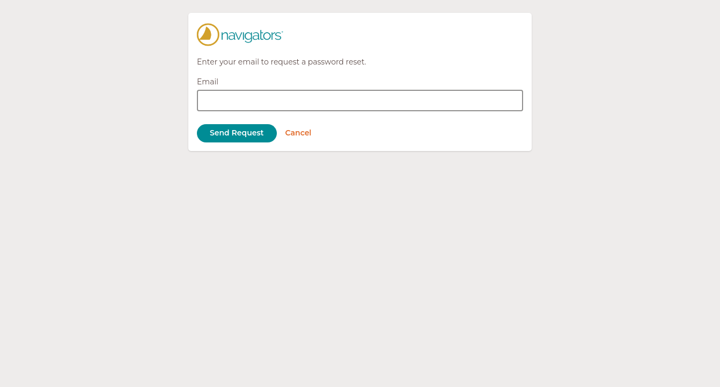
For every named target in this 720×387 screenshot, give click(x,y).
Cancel (298, 133)
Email (207, 82)
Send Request (237, 133)
